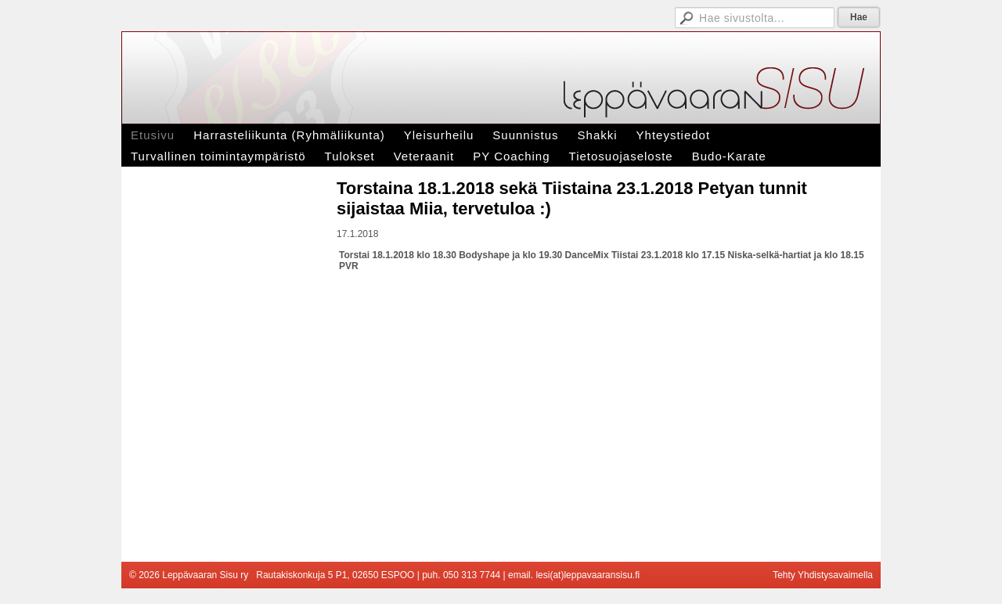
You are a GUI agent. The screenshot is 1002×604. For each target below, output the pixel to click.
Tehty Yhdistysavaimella (823, 575)
